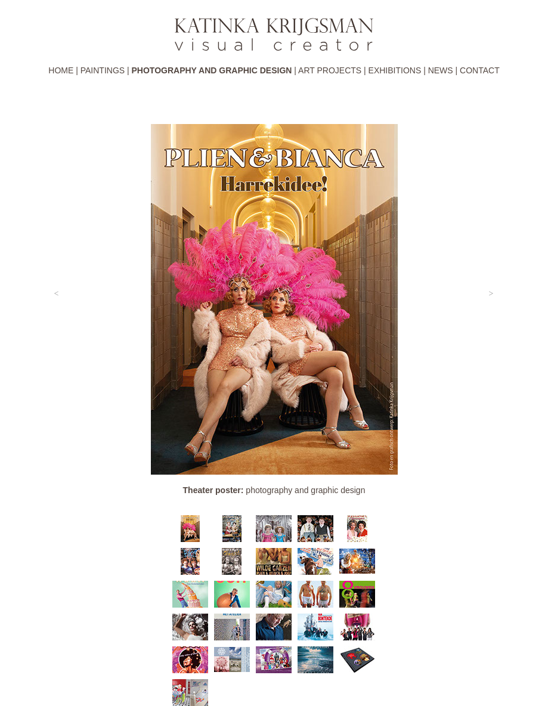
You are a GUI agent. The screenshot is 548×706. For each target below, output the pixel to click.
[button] (57, 294)
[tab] (190, 528)
